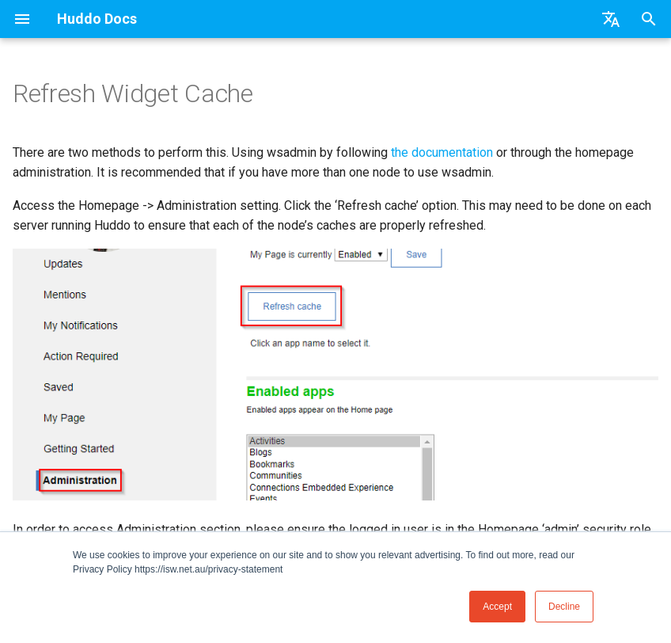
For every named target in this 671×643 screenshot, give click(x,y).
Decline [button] (564, 606)
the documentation (442, 152)
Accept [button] (497, 606)
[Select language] (611, 19)
